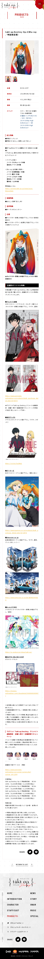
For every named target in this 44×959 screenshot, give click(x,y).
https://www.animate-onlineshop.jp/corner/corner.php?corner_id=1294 (18, 772)
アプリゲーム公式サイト (18, 931)
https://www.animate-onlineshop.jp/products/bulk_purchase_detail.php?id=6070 (21, 398)
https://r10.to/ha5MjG (13, 463)
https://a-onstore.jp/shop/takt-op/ (18, 652)
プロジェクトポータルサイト (19, 927)
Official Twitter (15, 923)
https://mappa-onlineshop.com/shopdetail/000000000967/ (22, 693)
